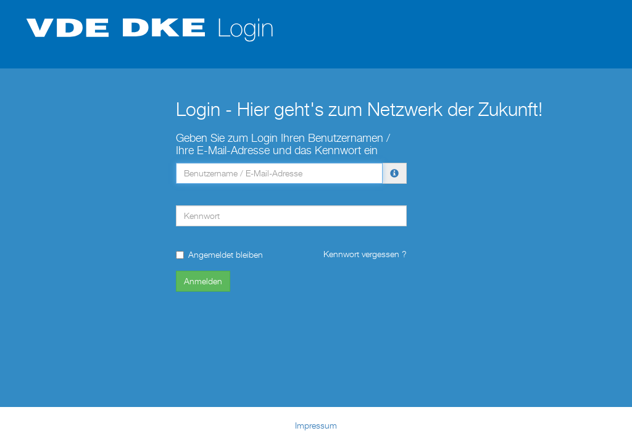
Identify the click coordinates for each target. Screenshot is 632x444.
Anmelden (203, 281)
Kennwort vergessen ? (365, 254)
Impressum (316, 425)
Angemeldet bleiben (219, 254)
